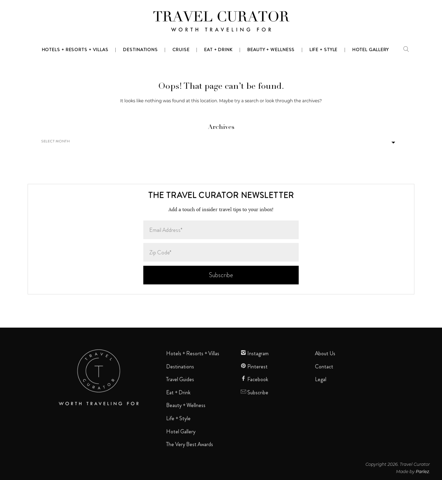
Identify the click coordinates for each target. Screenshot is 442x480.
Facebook (254, 379)
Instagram (255, 353)
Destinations (180, 366)
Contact (324, 366)
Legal (320, 379)
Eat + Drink (178, 392)
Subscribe (254, 392)
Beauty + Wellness (185, 405)
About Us (325, 353)
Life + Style (178, 418)
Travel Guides (180, 379)
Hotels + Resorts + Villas (192, 353)
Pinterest (254, 366)
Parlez (422, 471)
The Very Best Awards (189, 444)
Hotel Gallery (180, 431)
